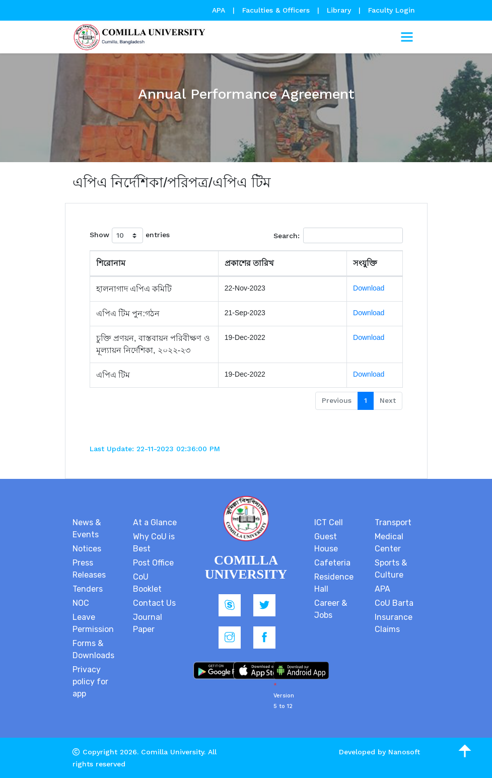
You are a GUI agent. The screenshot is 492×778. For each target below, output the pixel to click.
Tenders (88, 589)
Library (340, 10)
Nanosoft (404, 752)
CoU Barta (394, 603)
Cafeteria (332, 563)
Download (368, 288)
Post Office (153, 563)
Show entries (130, 235)
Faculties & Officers (276, 10)
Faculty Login (391, 10)
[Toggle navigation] (407, 37)
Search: (338, 235)
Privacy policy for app (90, 681)
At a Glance (155, 522)
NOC (81, 603)
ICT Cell (328, 522)
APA (220, 10)
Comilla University (172, 752)
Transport (393, 522)
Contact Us (154, 603)
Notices (87, 548)
